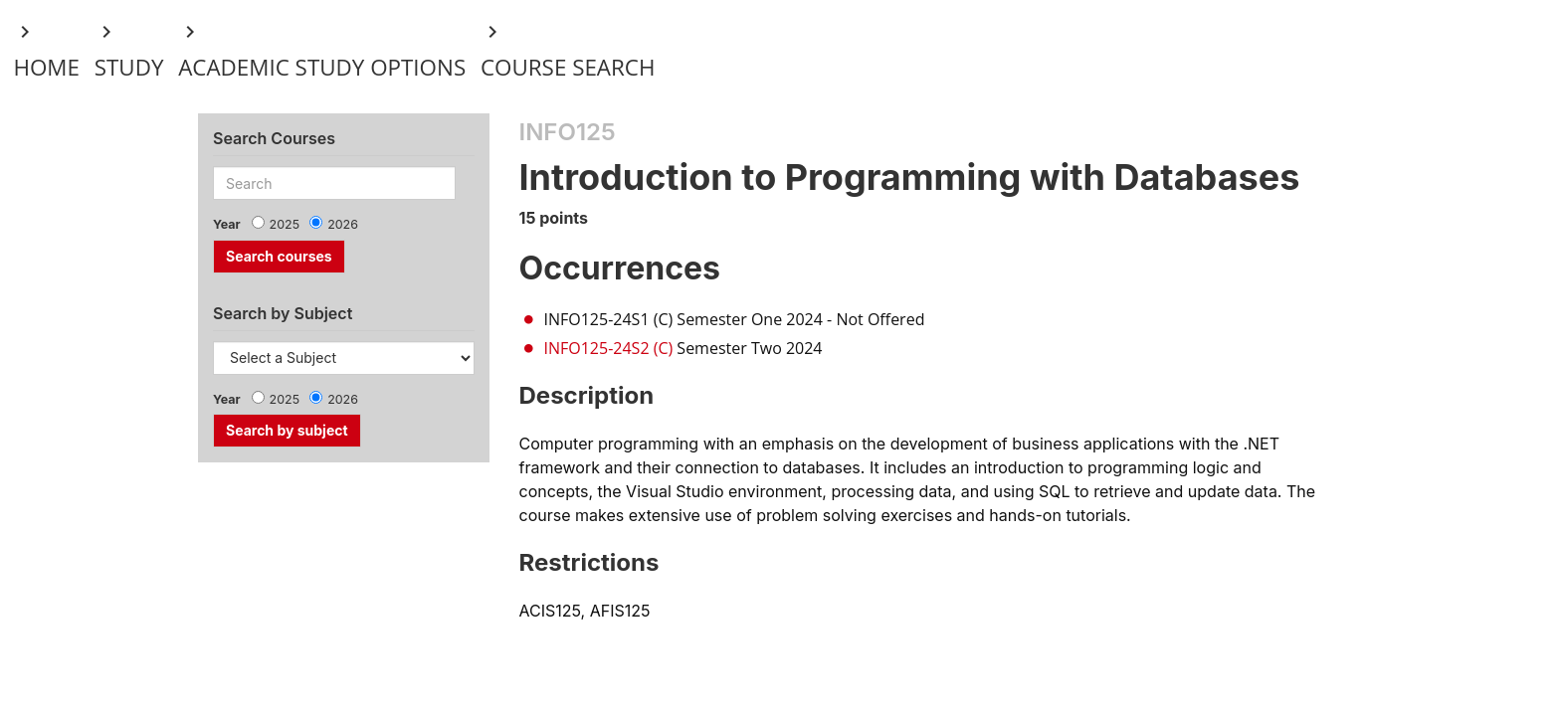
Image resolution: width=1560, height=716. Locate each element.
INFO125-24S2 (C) (609, 348)
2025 (285, 224)
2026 (342, 224)
